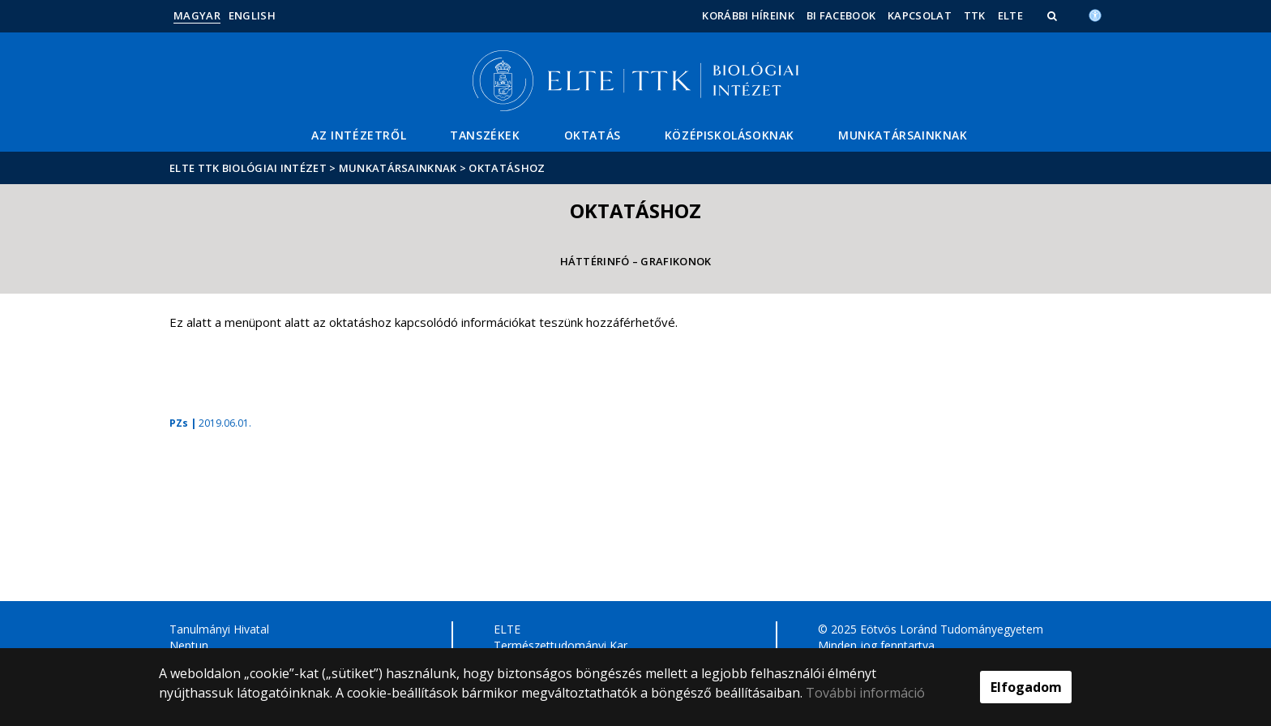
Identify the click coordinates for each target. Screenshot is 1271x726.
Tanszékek (485, 135)
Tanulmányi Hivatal (219, 629)
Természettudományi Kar (560, 645)
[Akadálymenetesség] (1095, 13)
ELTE (1010, 15)
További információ (865, 693)
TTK (975, 15)
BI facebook (841, 15)
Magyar (196, 15)
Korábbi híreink (748, 15)
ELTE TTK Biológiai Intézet (248, 168)
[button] (1053, 15)
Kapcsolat (920, 15)
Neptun (188, 645)
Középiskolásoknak (729, 135)
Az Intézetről (358, 135)
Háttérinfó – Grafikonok (636, 261)
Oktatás (592, 135)
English (252, 15)
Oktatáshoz (507, 168)
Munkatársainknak (903, 135)
